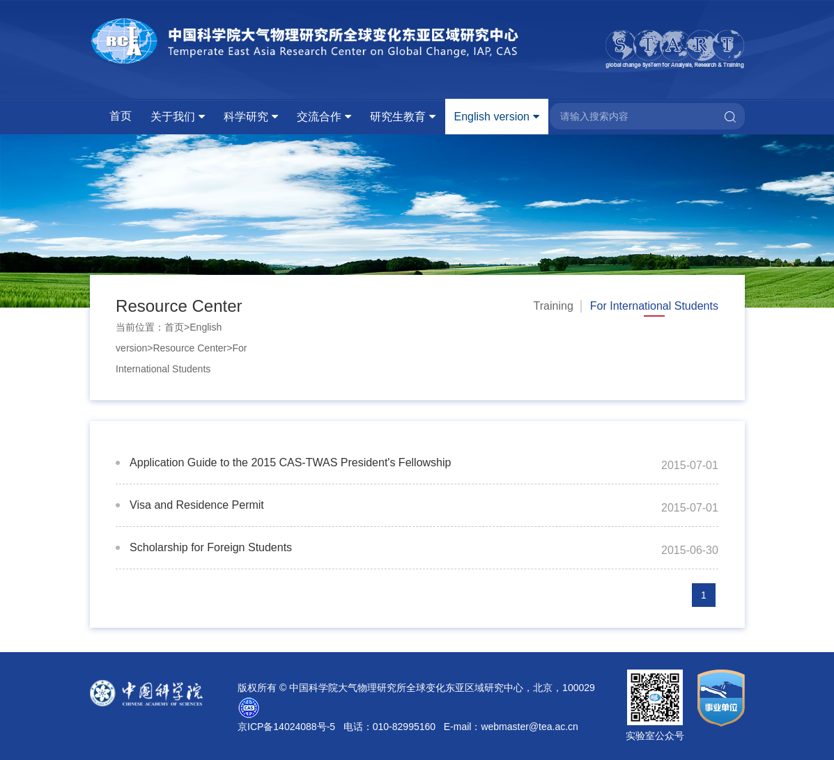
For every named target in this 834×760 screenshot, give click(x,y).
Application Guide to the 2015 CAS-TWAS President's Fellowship (290, 462)
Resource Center (189, 348)
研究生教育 (398, 116)
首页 (120, 116)
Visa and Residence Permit (197, 505)
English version (492, 116)
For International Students (654, 306)
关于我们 (172, 116)
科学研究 (246, 116)
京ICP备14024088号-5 (286, 726)
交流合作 (319, 116)
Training (553, 306)
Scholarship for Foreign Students (211, 547)
